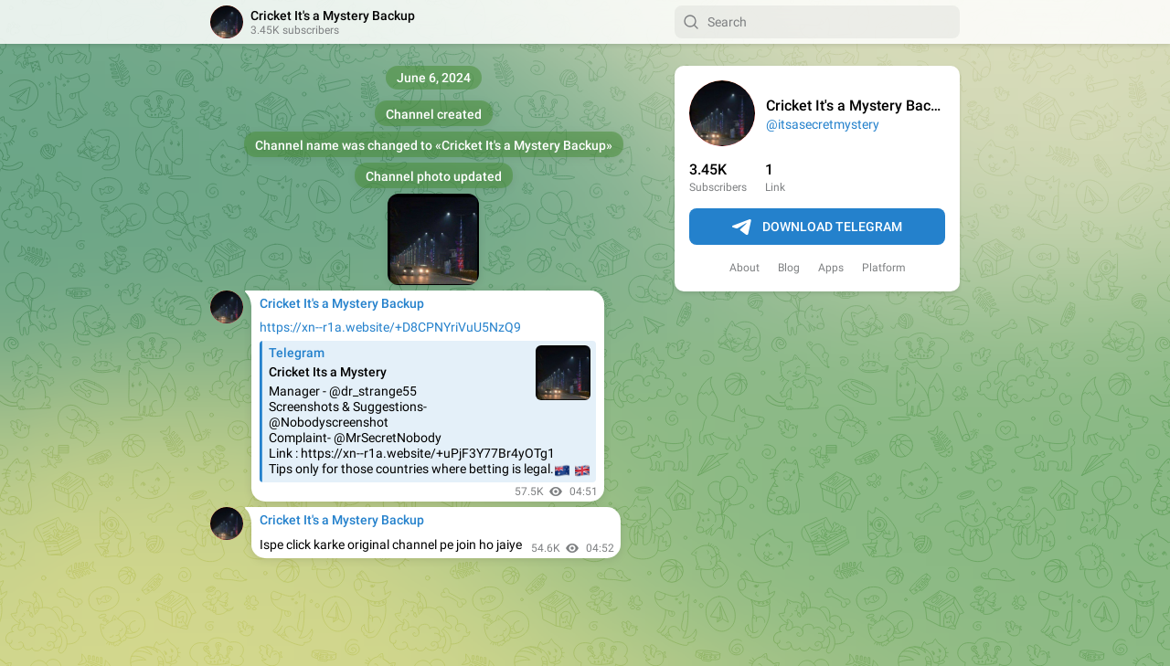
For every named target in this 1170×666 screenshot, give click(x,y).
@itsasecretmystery (822, 124)
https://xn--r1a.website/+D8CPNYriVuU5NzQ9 (390, 327)
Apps (831, 267)
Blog (789, 267)
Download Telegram (817, 227)
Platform (884, 267)
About (744, 267)
